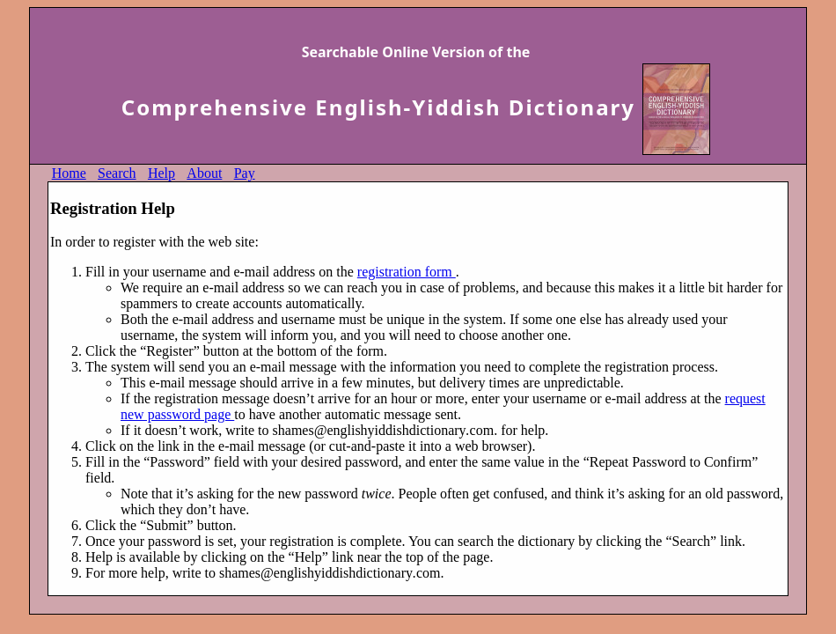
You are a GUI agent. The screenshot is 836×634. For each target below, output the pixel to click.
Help (161, 173)
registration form (406, 271)
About (204, 173)
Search (117, 173)
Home (69, 173)
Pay (244, 173)
